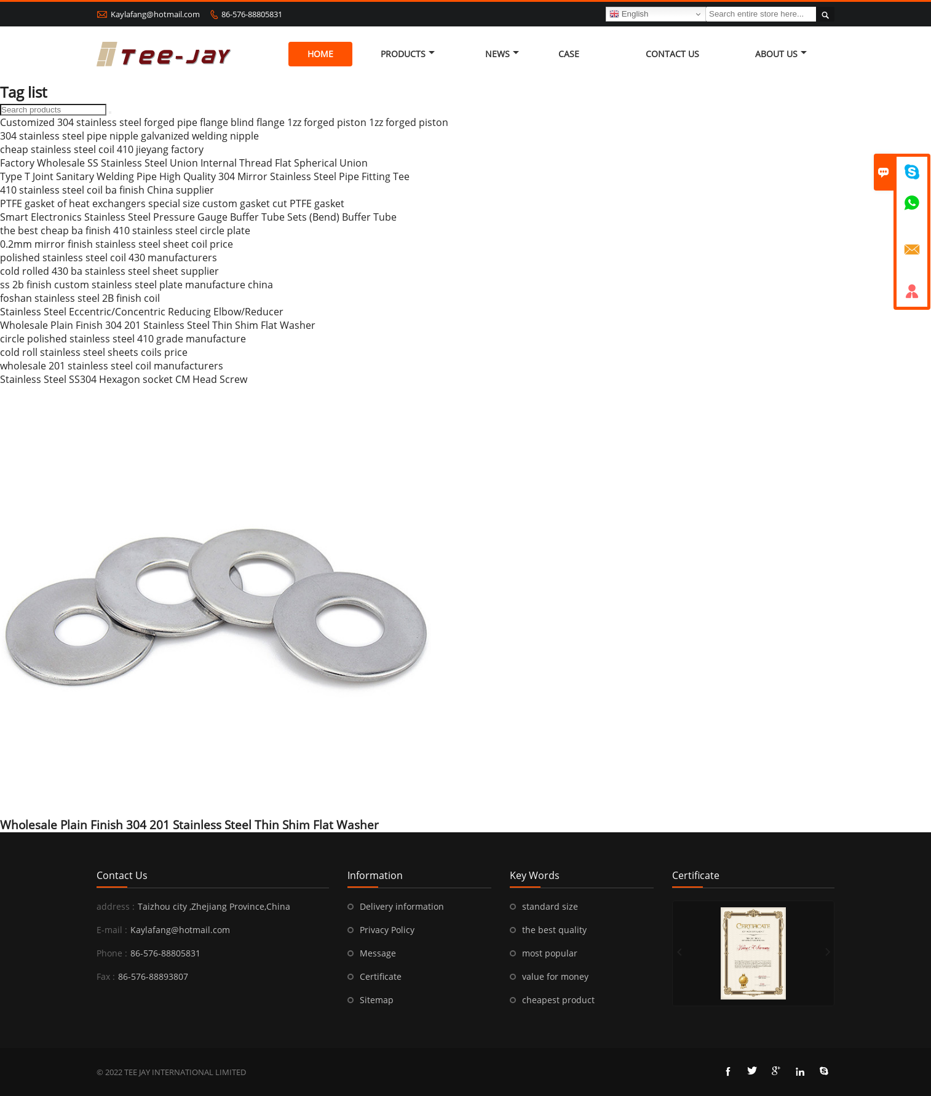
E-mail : (112, 930)
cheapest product (558, 1000)
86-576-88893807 (153, 976)
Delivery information (402, 906)
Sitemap (377, 1000)
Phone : (112, 953)
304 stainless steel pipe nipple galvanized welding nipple (129, 136)
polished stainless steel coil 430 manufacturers (108, 257)
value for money (555, 976)
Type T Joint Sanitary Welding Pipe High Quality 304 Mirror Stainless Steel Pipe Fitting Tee (205, 176)
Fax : (106, 976)
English (628, 14)
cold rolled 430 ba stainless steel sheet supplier (109, 271)
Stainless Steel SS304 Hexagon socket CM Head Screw (123, 379)
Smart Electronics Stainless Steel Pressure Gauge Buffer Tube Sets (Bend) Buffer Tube (198, 217)
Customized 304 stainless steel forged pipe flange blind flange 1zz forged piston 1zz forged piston (224, 122)
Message (378, 953)
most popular (549, 953)
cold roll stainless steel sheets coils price (94, 352)
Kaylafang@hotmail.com (155, 14)
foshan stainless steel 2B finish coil (80, 298)
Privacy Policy (387, 930)
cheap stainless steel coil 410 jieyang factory (102, 149)
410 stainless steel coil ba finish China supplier (107, 190)
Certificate (381, 976)
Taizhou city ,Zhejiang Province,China (214, 906)
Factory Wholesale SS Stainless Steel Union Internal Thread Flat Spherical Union (184, 163)
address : (116, 906)
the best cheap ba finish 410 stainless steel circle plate (125, 230)
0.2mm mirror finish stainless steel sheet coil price (116, 244)
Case (568, 54)
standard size (550, 906)
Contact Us (672, 54)
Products (408, 54)
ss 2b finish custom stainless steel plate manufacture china (136, 284)
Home (320, 54)
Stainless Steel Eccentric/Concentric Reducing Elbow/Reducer (141, 311)
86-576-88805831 (251, 14)
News (502, 54)
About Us (781, 54)
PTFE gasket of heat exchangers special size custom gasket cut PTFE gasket (172, 203)
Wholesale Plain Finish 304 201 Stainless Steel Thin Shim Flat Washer (157, 325)
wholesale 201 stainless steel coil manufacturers (111, 366)
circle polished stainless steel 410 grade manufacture (123, 338)
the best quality (554, 930)
